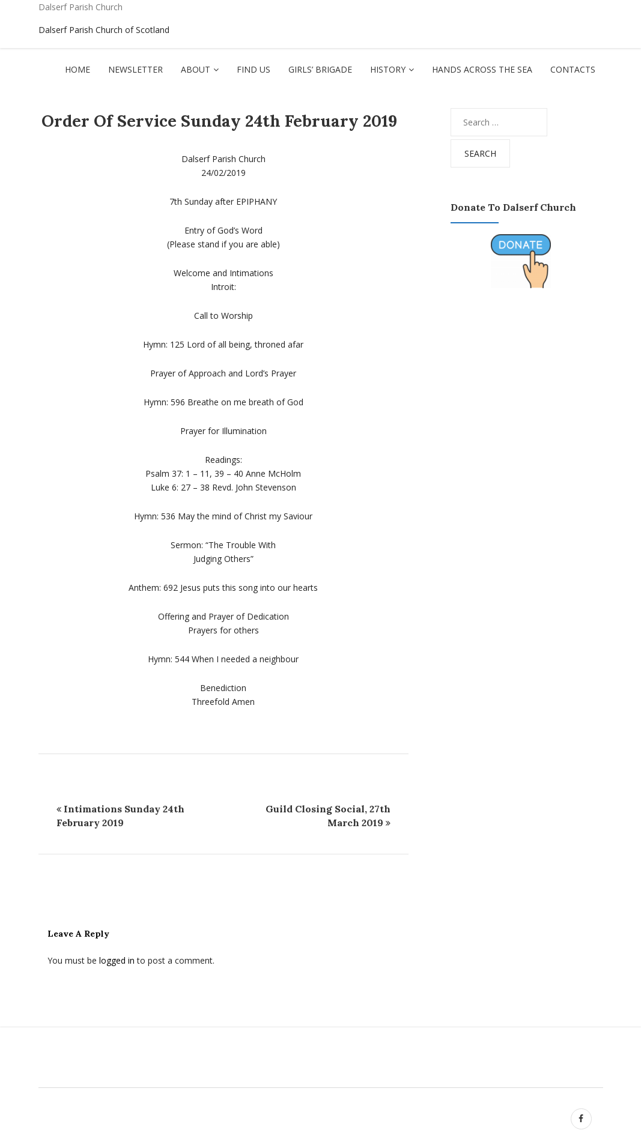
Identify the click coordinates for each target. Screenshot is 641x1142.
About (195, 69)
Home (77, 69)
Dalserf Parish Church (80, 7)
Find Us (253, 69)
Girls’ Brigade (320, 69)
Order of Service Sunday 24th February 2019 (219, 120)
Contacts (572, 69)
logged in (117, 960)
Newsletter (135, 69)
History (388, 69)
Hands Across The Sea (482, 69)
